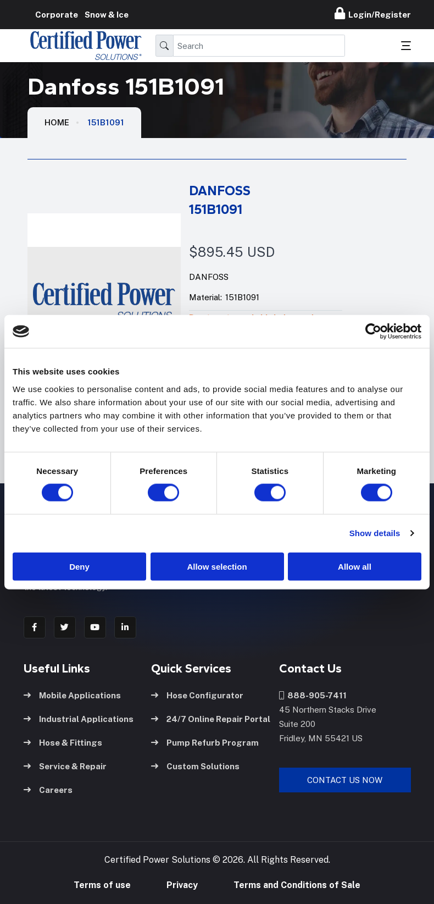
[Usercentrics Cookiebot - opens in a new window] (373, 331)
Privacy (182, 884)
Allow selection (217, 566)
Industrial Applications (78, 717)
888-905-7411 (313, 693)
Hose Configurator (197, 693)
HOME (56, 122)
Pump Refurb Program (205, 741)
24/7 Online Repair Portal (210, 717)
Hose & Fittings (63, 741)
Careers (48, 788)
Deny (79, 566)
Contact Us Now (344, 778)
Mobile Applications (72, 693)
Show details (374, 533)
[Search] (259, 46)
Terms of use (102, 884)
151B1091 (105, 122)
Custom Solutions (195, 764)
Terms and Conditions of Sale (296, 884)
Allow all (354, 566)
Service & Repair (65, 764)
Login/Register (373, 13)
